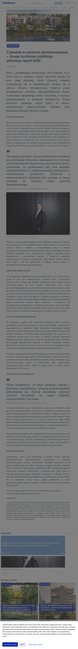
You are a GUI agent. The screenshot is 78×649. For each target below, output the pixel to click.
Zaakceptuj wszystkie (10, 644)
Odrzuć (22, 644)
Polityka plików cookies (35, 644)
